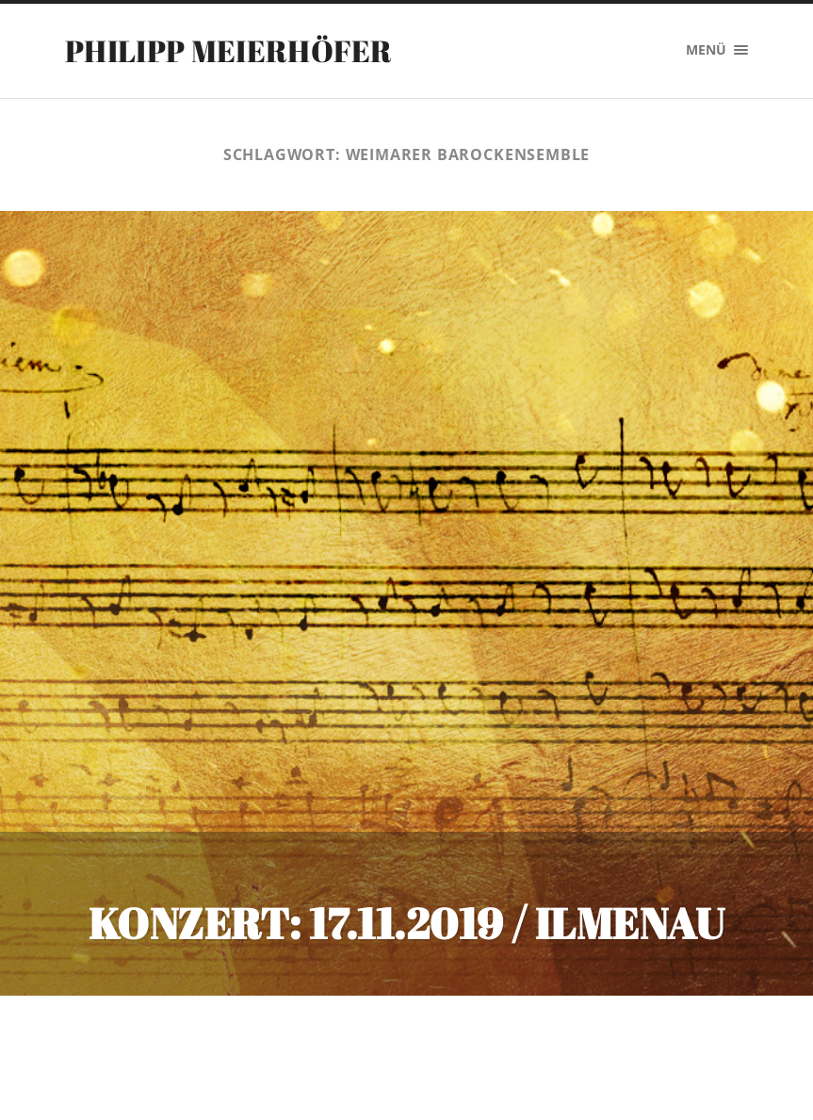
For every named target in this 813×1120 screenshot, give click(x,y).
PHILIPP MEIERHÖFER (229, 50)
